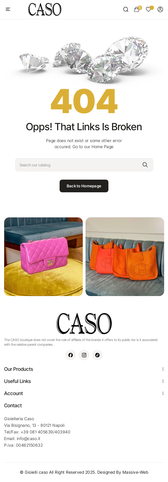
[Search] (84, 164)
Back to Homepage (84, 185)
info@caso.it (29, 438)
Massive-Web (135, 472)
